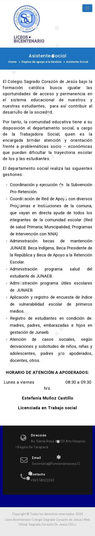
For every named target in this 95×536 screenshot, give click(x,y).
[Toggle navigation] (87, 8)
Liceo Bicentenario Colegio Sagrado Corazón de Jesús (43, 519)
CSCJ (72, 524)
